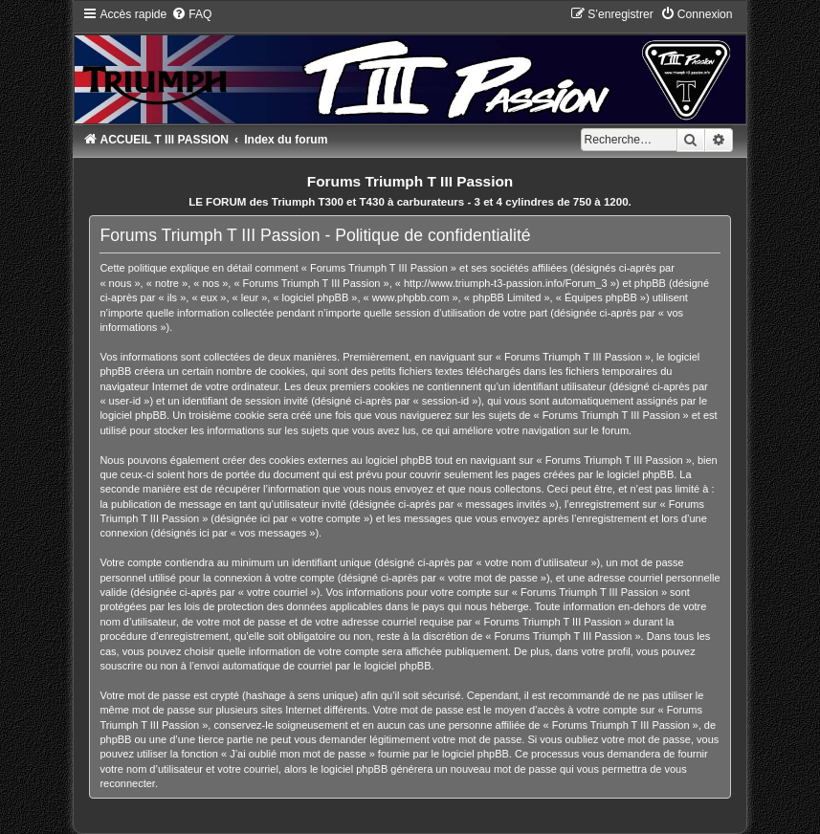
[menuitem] (191, 14)
